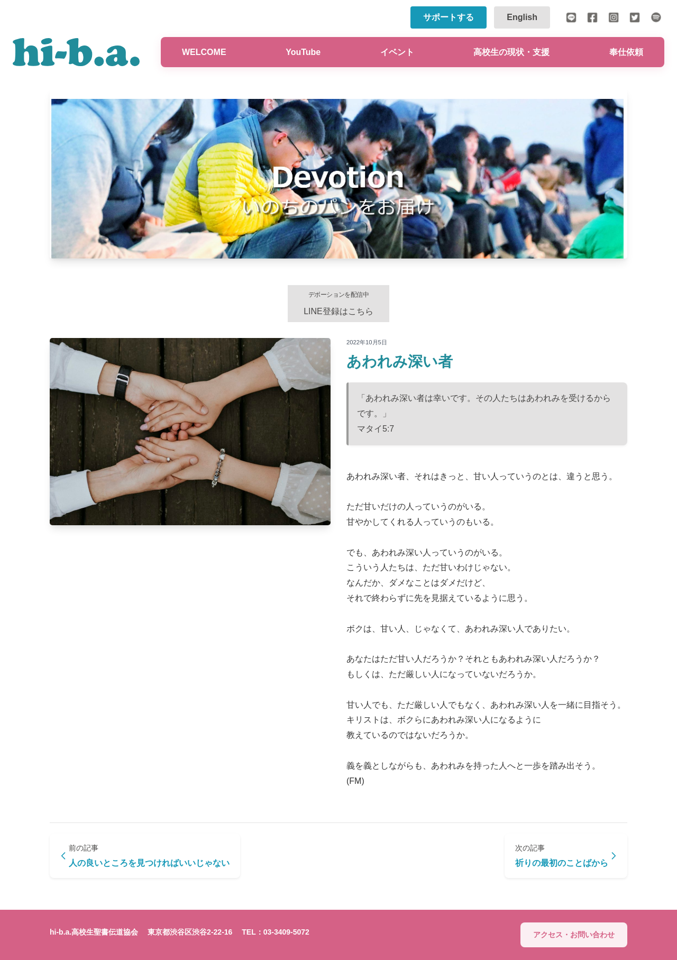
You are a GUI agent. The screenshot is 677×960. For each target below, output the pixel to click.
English (522, 17)
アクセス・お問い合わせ (574, 934)
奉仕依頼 (626, 52)
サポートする (448, 17)
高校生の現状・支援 (511, 52)
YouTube (303, 52)
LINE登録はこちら (338, 303)
